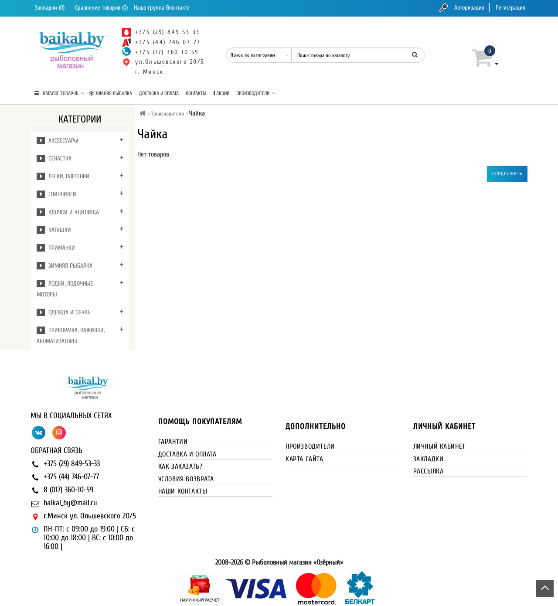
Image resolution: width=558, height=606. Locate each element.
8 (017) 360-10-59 (68, 489)
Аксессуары (57, 140)
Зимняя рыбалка (110, 93)
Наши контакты (183, 491)
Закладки (428, 459)
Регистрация (510, 7)
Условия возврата (186, 479)
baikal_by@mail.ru (70, 502)
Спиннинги (56, 194)
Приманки (56, 248)
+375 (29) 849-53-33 (72, 463)
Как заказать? (180, 466)
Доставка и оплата (159, 93)
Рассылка (428, 471)
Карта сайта (304, 459)
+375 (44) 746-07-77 (71, 476)
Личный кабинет (439, 446)
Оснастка (54, 158)
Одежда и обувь (64, 312)
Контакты (196, 93)
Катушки (54, 230)
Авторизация (469, 7)
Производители (256, 93)
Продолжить (507, 174)
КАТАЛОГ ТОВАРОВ (59, 93)
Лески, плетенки (63, 176)
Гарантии (173, 442)
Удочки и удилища (68, 212)
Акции (221, 93)
